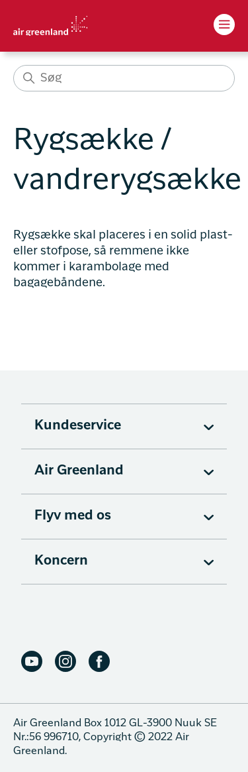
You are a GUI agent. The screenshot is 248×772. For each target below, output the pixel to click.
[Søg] (124, 78)
